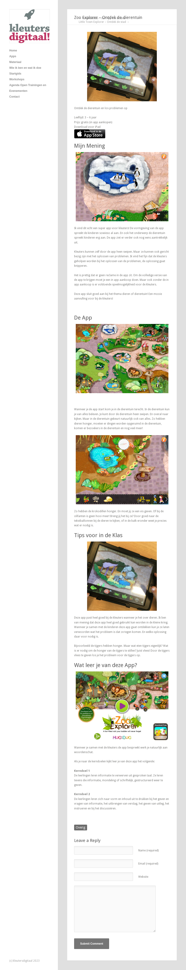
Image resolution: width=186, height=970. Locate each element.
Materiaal (15, 62)
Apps (12, 56)
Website (143, 876)
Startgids (15, 73)
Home (13, 50)
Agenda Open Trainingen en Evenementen (27, 88)
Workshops (16, 79)
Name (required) (148, 850)
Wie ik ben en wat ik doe (25, 67)
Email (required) (148, 863)
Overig (80, 827)
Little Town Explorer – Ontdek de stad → (104, 22)
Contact (14, 96)
